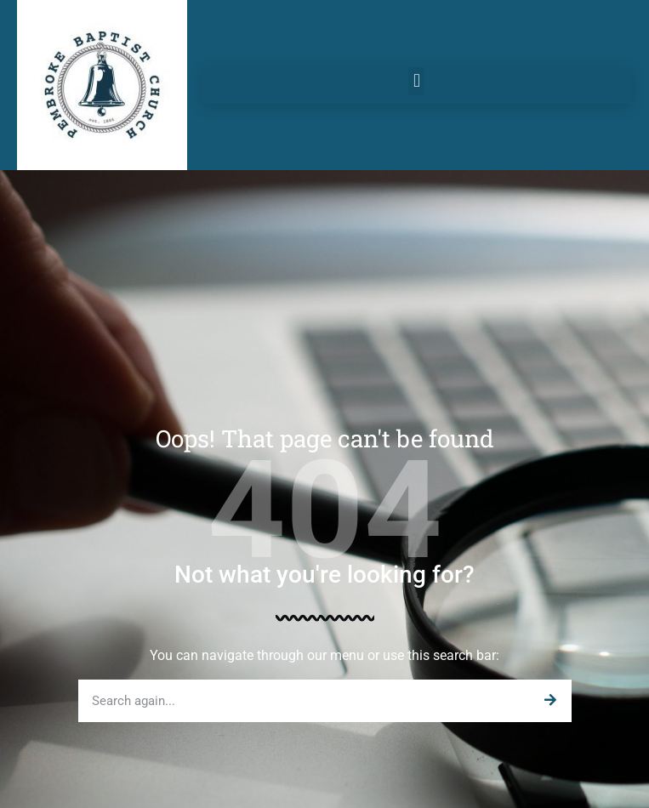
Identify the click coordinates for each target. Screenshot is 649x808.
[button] (416, 81)
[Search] (550, 701)
